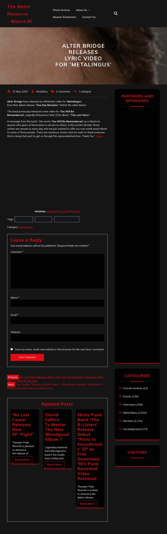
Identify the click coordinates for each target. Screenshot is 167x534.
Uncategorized (131, 429)
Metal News (26, 227)
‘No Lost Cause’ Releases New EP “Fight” (23, 424)
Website (52, 211)
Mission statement (64, 17)
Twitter (76, 211)
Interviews (129, 404)
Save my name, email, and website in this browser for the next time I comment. (59, 349)
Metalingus (43, 219)
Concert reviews (132, 388)
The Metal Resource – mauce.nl (19, 14)
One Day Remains (66, 219)
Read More (22, 459)
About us (81, 10)
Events (127, 396)
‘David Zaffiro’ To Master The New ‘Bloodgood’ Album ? (57, 427)
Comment (17, 251)
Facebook (64, 211)
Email (14, 314)
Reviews (128, 420)
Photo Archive (61, 10)
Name (15, 297)
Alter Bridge (24, 219)
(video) (99, 136)
